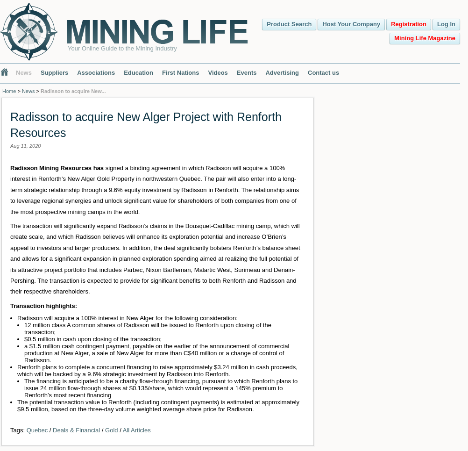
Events (247, 72)
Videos (217, 72)
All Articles (137, 430)
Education (138, 72)
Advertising (282, 72)
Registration (408, 24)
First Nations (180, 72)
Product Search (289, 24)
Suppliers (54, 72)
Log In (446, 24)
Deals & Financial (76, 430)
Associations (96, 72)
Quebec (37, 430)
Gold (111, 430)
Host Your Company (351, 24)
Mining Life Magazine (424, 38)
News (24, 72)
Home (9, 91)
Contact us (323, 72)
